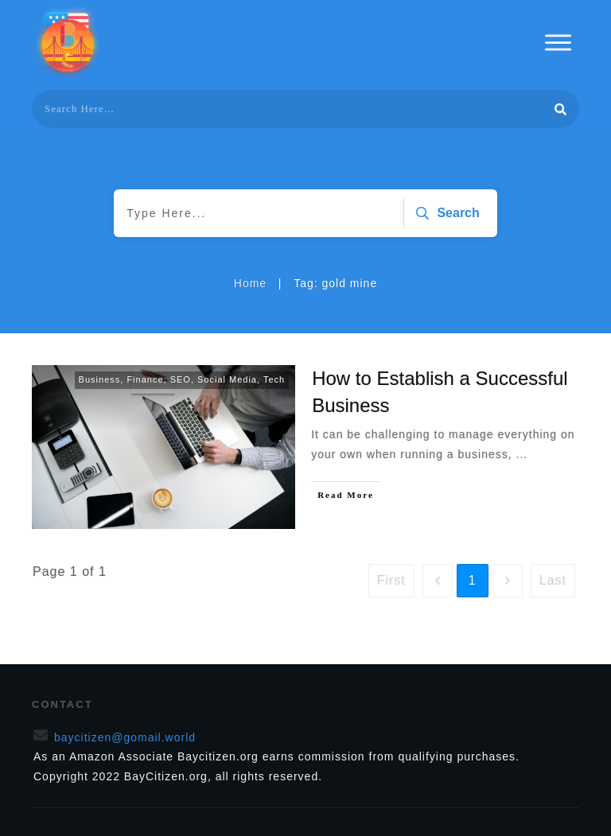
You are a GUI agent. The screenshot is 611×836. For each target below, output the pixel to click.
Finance (144, 379)
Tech (274, 379)
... (522, 454)
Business (100, 379)
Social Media (227, 379)
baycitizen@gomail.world (125, 737)
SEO (180, 379)
